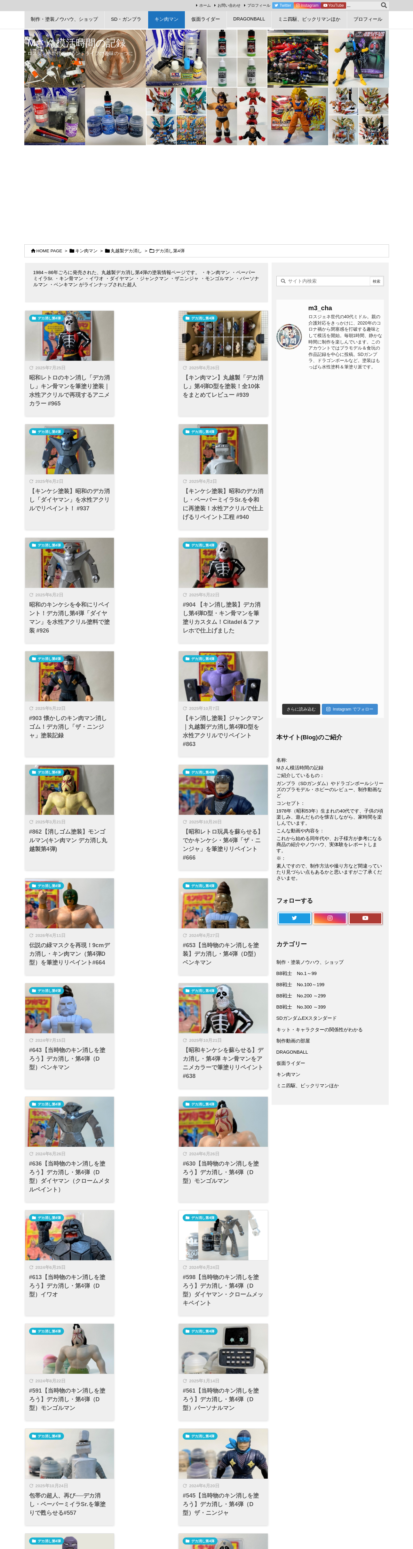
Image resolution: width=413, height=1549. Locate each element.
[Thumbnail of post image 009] (146, 1293)
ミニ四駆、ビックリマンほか (307, 1085)
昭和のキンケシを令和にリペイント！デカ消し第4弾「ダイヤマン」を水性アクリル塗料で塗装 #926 (145, 492)
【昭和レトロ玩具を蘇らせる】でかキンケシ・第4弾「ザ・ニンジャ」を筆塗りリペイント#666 (63, 716)
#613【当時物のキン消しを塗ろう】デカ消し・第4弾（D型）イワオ (146, 928)
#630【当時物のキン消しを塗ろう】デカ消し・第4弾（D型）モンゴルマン (64, 928)
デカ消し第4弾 (49, 318)
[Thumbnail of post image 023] (146, 1087)
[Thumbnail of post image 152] (64, 1186)
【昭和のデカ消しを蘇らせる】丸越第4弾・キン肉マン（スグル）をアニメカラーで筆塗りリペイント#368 (64, 1345)
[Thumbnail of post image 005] (146, 772)
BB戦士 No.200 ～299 (301, 995)
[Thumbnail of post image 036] (146, 333)
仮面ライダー (290, 1063)
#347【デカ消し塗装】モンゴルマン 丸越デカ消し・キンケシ (146, 1341)
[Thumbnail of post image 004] (228, 880)
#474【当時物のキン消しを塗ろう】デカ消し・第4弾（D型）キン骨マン (228, 1134)
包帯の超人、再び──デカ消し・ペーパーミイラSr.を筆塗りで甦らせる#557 (226, 1035)
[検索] (384, 6)
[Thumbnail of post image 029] (146, 557)
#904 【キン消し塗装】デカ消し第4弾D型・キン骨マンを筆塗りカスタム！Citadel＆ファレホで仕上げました (228, 496)
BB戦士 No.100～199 (300, 984)
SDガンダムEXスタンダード (306, 1018)
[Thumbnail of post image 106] (146, 880)
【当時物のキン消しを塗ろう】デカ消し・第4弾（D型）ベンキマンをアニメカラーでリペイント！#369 (227, 1238)
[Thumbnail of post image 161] (146, 987)
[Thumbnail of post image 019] (64, 440)
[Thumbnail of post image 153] (64, 987)
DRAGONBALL (292, 1052)
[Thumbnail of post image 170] (64, 664)
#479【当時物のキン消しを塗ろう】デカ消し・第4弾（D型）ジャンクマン (146, 1134)
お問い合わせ (226, 5)
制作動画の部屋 (293, 1040)
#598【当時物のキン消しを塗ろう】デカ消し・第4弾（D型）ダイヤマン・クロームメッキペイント (228, 932)
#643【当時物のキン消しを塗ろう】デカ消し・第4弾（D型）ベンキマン (64, 820)
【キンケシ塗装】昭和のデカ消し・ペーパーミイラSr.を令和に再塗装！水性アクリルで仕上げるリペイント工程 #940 (63, 496)
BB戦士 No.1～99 (296, 973)
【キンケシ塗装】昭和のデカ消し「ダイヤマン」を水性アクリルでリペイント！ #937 (227, 385)
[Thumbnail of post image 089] (64, 333)
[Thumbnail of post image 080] (228, 1087)
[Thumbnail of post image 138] (64, 1293)
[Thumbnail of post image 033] (228, 333)
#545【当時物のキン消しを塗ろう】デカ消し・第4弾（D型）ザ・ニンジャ (64, 1134)
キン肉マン (86, 250)
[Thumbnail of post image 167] (228, 987)
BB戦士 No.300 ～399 (301, 1007)
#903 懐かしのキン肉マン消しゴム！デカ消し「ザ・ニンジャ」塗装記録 (63, 605)
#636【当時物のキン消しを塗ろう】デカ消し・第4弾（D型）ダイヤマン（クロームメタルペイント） (228, 824)
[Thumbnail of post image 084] (146, 1186)
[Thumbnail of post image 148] (64, 557)
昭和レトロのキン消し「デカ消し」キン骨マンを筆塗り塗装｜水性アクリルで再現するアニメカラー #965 (63, 385)
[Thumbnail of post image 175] (228, 664)
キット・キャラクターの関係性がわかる (319, 1029)
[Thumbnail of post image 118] (228, 1186)
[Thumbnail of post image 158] (146, 440)
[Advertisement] (207, 193)
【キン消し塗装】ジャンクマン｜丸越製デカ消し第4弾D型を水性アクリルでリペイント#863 (145, 609)
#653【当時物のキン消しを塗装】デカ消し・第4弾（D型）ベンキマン (228, 712)
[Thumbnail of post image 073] (146, 664)
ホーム (202, 5)
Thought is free (240, 1533)
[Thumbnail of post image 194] (228, 557)
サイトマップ (46, 1463)
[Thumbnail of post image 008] (64, 772)
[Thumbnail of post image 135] (228, 772)
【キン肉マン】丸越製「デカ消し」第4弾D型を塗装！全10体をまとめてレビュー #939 (146, 385)
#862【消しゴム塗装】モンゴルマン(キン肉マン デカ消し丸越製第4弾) (228, 605)
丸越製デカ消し (126, 250)
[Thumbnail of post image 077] (64, 880)
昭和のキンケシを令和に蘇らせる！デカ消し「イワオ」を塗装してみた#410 (63, 1233)
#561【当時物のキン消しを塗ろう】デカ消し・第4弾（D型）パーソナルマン (146, 1035)
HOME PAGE (49, 250)
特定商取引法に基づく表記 (61, 1488)
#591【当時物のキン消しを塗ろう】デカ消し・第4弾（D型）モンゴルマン (64, 1035)
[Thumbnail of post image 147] (64, 1087)
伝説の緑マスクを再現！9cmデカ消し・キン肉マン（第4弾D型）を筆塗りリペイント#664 (146, 716)
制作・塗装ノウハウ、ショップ (310, 962)
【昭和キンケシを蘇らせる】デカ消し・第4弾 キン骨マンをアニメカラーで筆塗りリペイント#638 (145, 824)
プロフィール (255, 5)
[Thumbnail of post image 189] (228, 440)
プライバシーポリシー (56, 1471)
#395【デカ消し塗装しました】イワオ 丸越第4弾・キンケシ (146, 1233)
